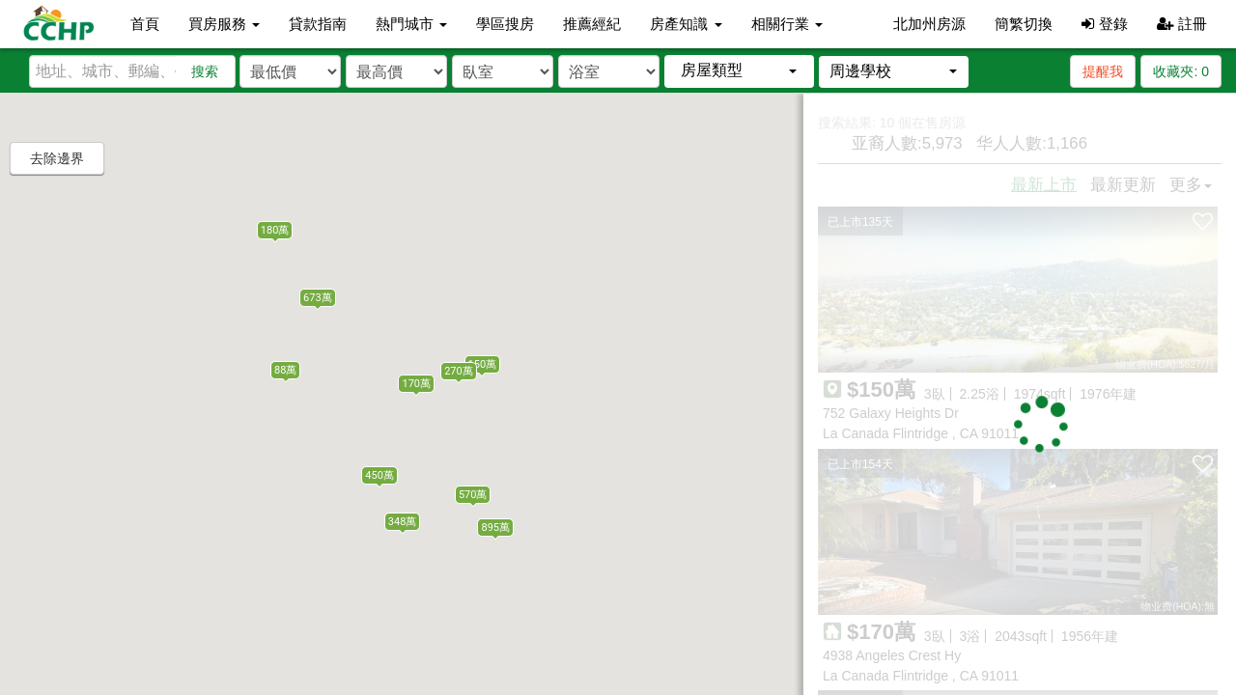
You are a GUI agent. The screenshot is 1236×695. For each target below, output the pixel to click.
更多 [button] (1190, 185)
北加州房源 (929, 23)
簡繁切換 (1024, 23)
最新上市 (1044, 185)
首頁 (144, 23)
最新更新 (1123, 185)
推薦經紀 (592, 23)
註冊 (1182, 23)
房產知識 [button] (685, 23)
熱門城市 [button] (411, 23)
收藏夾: (1181, 71)
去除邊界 (57, 158)
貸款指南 (318, 23)
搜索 (204, 71)
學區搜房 (505, 23)
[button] (739, 71)
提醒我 (1102, 71)
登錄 (1104, 23)
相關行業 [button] (787, 23)
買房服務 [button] (224, 23)
